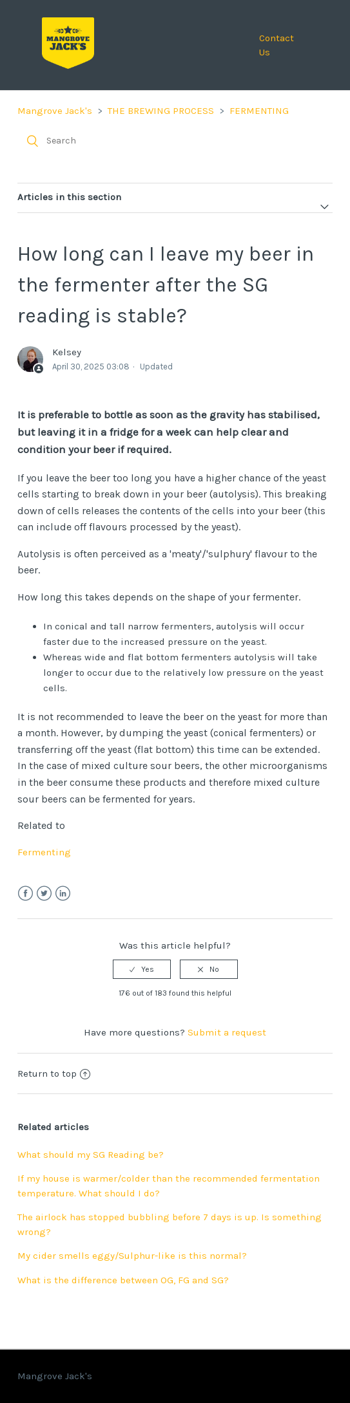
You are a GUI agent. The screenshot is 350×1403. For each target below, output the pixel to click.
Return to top (53, 1073)
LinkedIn (63, 894)
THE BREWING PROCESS (161, 110)
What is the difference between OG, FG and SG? (123, 1280)
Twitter (44, 894)
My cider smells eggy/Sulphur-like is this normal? (132, 1255)
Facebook (25, 894)
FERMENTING (259, 110)
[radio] (142, 969)
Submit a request (227, 1032)
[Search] (175, 141)
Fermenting (44, 852)
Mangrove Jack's (54, 110)
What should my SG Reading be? (90, 1154)
